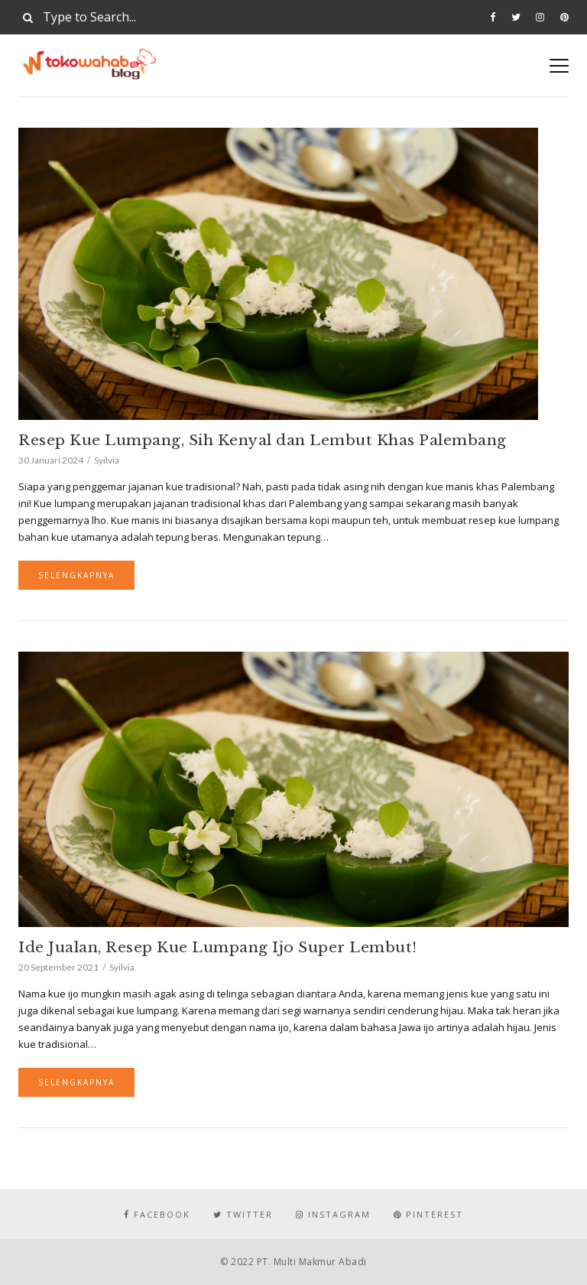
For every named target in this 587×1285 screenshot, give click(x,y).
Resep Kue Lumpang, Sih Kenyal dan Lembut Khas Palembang (262, 440)
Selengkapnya (76, 575)
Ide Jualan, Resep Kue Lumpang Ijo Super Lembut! (217, 947)
